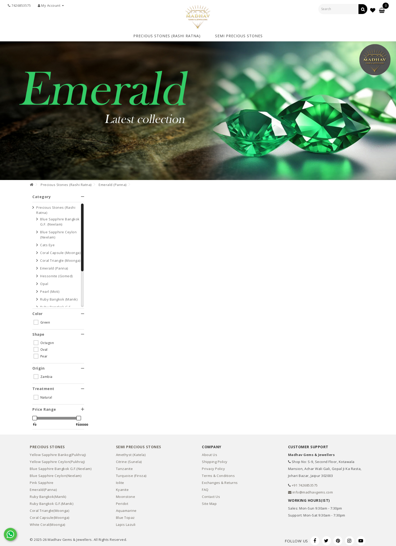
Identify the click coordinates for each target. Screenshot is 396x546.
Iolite (120, 480)
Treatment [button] (58, 386)
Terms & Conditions (218, 473)
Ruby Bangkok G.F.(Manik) (51, 501)
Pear (41, 353)
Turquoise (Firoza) (131, 473)
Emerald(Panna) (43, 487)
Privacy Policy (213, 466)
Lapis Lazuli (126, 522)
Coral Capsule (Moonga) (60, 250)
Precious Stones (47, 444)
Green (42, 319)
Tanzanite (124, 466)
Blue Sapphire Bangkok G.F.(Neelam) (60, 466)
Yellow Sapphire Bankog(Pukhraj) (58, 452)
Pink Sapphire (42, 480)
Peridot (122, 501)
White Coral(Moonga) (47, 522)
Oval (41, 347)
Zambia (43, 374)
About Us (209, 452)
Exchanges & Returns (220, 480)
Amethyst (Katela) (131, 452)
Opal (44, 281)
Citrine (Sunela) (129, 459)
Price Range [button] (58, 406)
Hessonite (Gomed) (56, 273)
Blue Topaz (125, 515)
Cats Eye (47, 242)
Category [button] (58, 194)
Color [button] (58, 311)
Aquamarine (126, 508)
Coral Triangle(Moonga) (49, 508)
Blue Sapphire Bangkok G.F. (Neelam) (60, 219)
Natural (43, 394)
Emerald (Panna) (113, 182)
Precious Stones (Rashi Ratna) (167, 34)
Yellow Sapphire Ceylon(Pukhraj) (57, 459)
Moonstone (125, 494)
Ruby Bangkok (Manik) (58, 297)
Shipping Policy (215, 459)
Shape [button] (58, 331)
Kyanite (122, 487)
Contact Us (211, 494)
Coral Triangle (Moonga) (60, 258)
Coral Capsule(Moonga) (49, 515)
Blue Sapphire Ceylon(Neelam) (55, 473)
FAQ (205, 487)
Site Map (209, 501)
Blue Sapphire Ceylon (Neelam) (58, 232)
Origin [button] (58, 365)
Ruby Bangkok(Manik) (48, 494)
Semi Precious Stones (239, 34)
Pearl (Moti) (49, 289)
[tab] (58, 194)
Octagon (44, 340)
